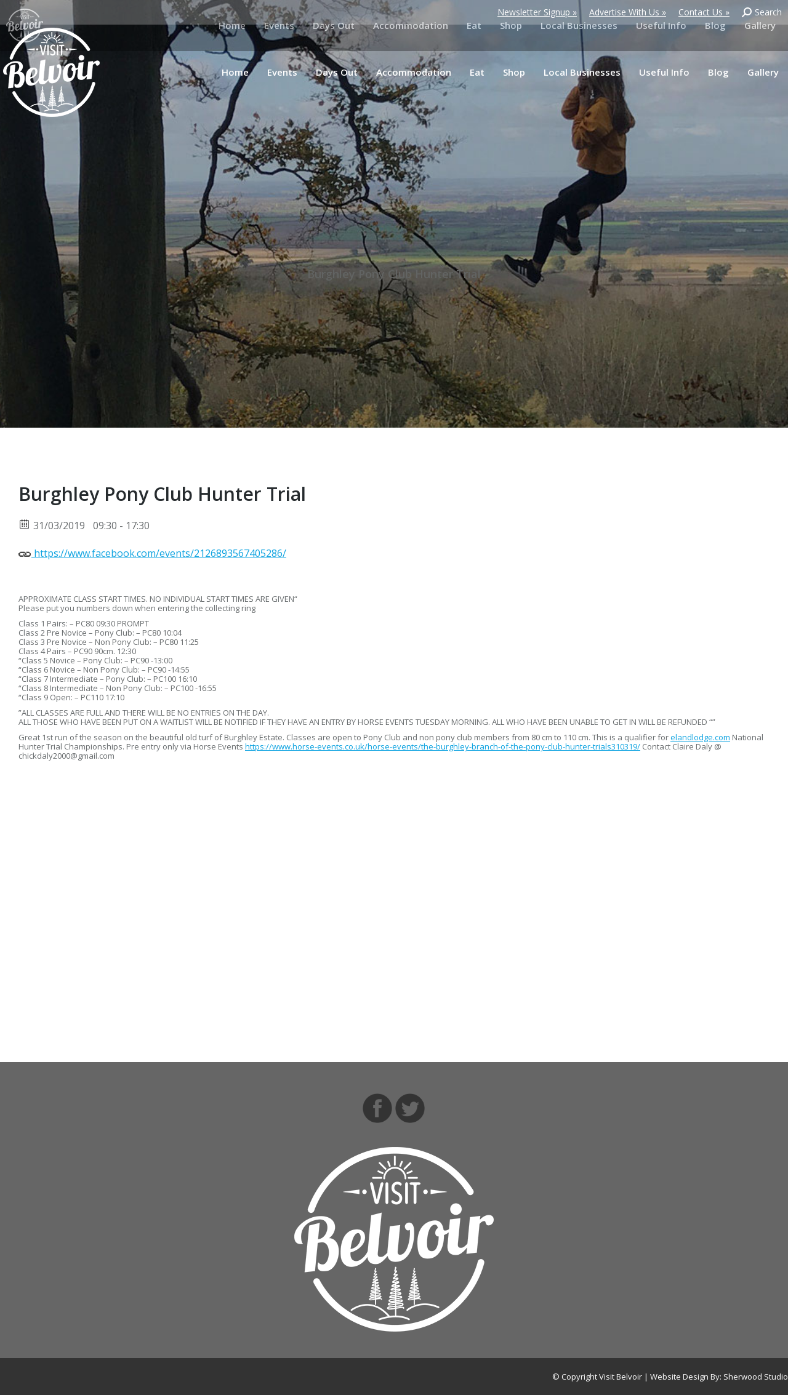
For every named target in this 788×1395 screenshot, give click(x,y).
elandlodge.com (700, 737)
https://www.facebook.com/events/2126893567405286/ (152, 552)
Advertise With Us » (627, 12)
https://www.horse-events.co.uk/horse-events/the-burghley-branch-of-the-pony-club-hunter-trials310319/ (442, 746)
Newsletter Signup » (537, 12)
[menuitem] (235, 72)
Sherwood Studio (755, 1376)
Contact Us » (704, 12)
